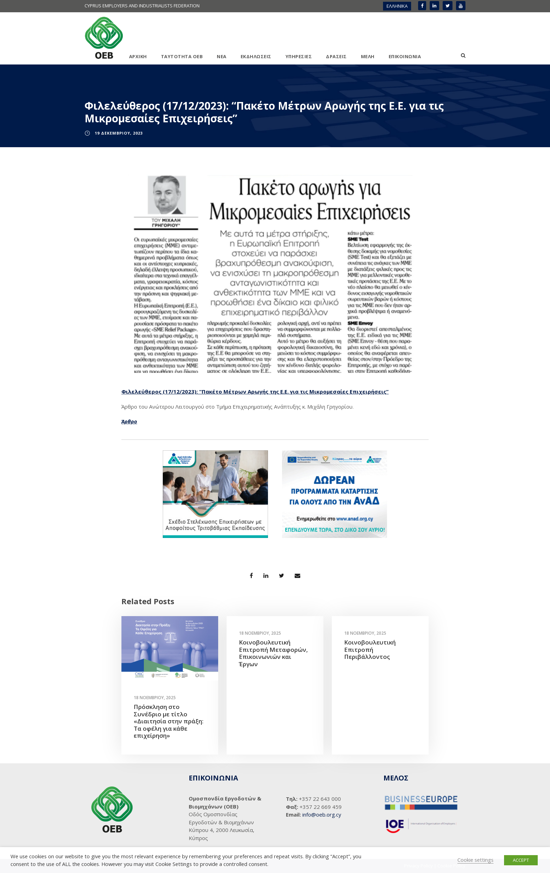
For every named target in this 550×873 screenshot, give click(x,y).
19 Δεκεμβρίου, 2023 (119, 133)
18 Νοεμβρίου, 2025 (155, 698)
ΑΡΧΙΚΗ (138, 56)
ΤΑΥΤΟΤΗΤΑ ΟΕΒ (182, 56)
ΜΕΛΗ (368, 56)
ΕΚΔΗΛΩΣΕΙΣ (256, 56)
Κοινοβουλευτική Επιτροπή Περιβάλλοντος (370, 649)
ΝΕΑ (222, 56)
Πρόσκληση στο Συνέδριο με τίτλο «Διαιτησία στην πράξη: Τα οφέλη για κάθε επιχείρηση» (168, 721)
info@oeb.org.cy (321, 814)
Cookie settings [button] (475, 859)
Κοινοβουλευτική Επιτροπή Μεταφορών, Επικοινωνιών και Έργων (273, 653)
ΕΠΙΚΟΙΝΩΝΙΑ (405, 56)
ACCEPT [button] (521, 860)
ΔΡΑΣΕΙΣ (336, 56)
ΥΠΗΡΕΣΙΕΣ (299, 56)
